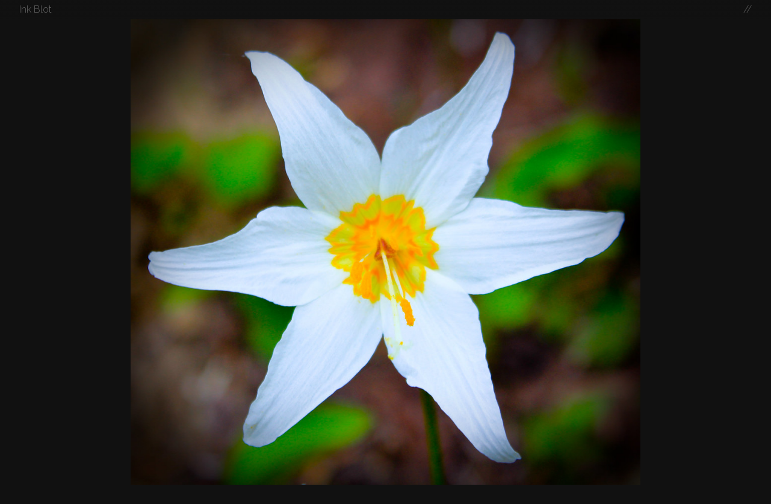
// (747, 9)
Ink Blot (35, 9)
